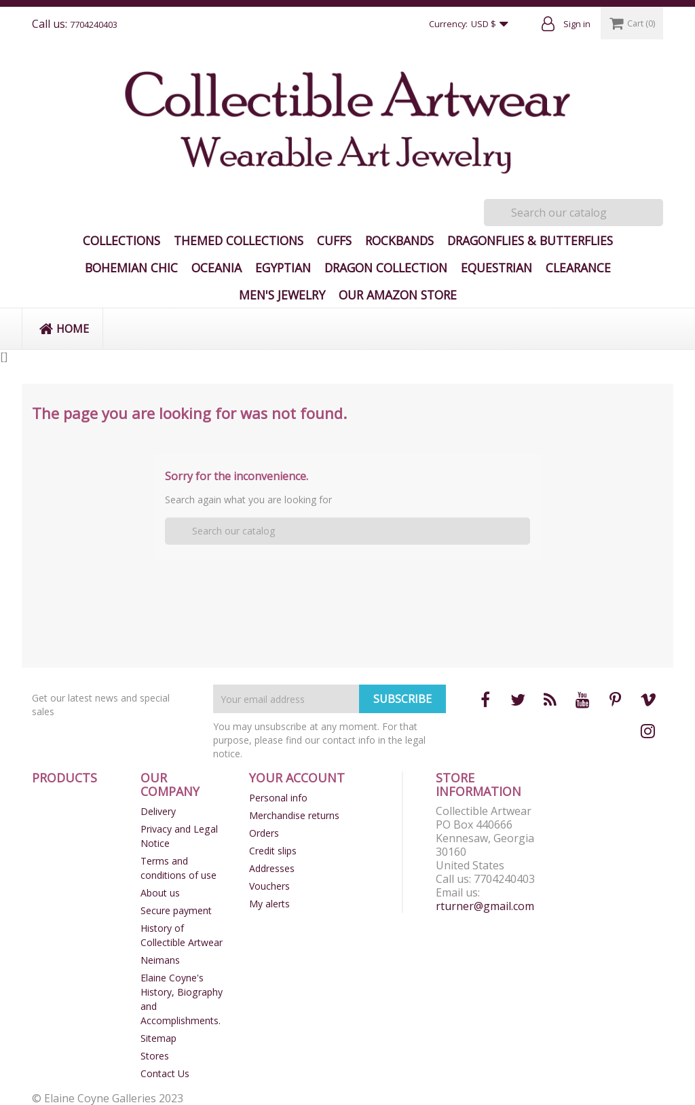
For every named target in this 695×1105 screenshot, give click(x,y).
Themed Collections (238, 240)
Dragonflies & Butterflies (530, 240)
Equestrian (496, 267)
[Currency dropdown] (492, 24)
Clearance (578, 267)
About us (160, 892)
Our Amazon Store (398, 295)
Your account (297, 777)
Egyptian (283, 267)
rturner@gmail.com (485, 906)
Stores (154, 1055)
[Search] (573, 212)
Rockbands (399, 240)
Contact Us (164, 1073)
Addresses (272, 868)
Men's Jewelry (282, 295)
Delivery (158, 811)
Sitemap (158, 1038)
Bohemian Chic (131, 267)
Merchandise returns (294, 815)
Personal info (278, 797)
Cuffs (334, 240)
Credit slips (273, 850)
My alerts (269, 903)
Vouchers (269, 886)
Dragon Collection (385, 267)
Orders (264, 833)
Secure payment (176, 910)
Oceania (216, 267)
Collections (121, 240)
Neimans (160, 960)
